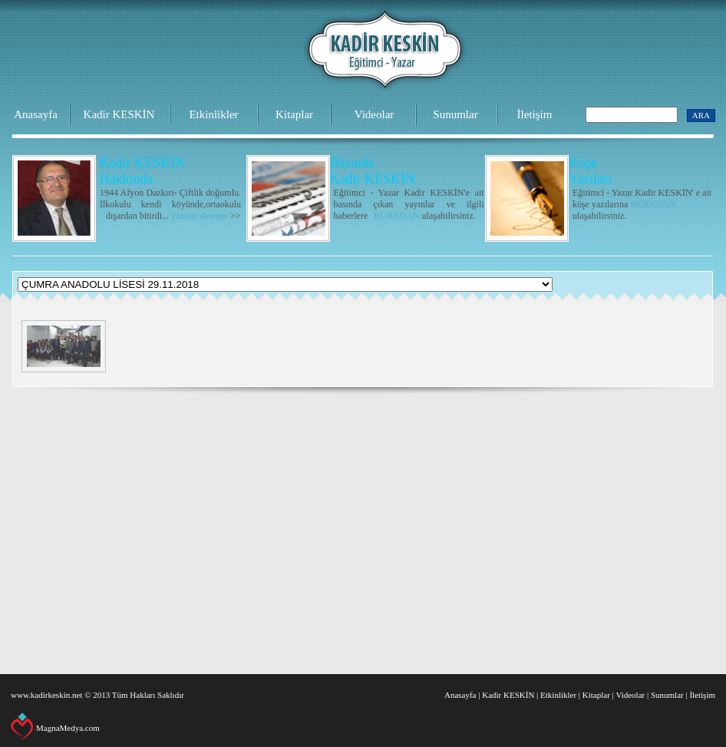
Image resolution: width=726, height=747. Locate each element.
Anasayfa (36, 114)
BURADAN (396, 215)
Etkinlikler (213, 114)
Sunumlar (455, 114)
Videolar (374, 114)
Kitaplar (294, 114)
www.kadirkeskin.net (46, 694)
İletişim (535, 114)
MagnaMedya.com (68, 727)
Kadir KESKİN (119, 114)
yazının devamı (199, 215)
